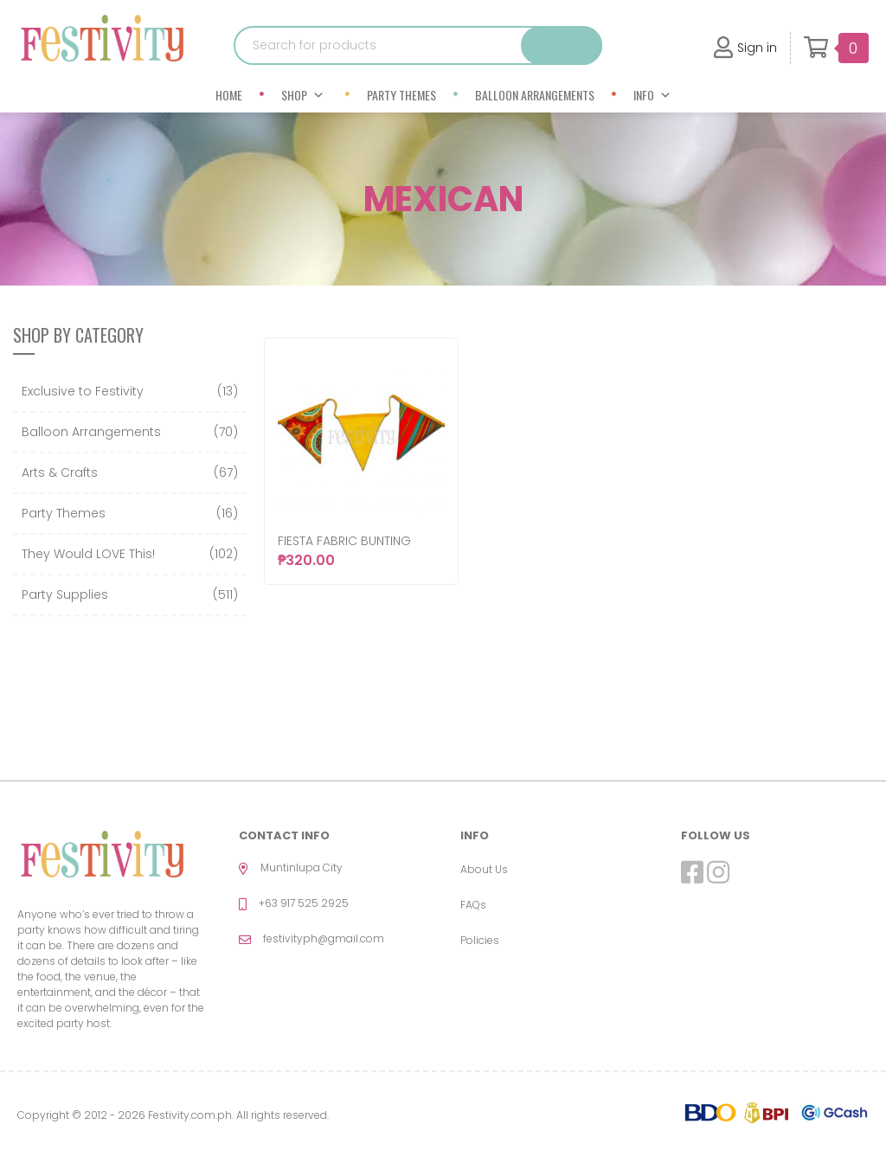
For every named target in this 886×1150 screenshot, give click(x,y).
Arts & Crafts (60, 472)
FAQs (473, 904)
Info (652, 95)
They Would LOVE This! (88, 553)
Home (228, 95)
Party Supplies (65, 594)
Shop (302, 95)
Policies (479, 940)
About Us (484, 869)
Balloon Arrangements (534, 95)
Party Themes (401, 95)
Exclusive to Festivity (83, 391)
